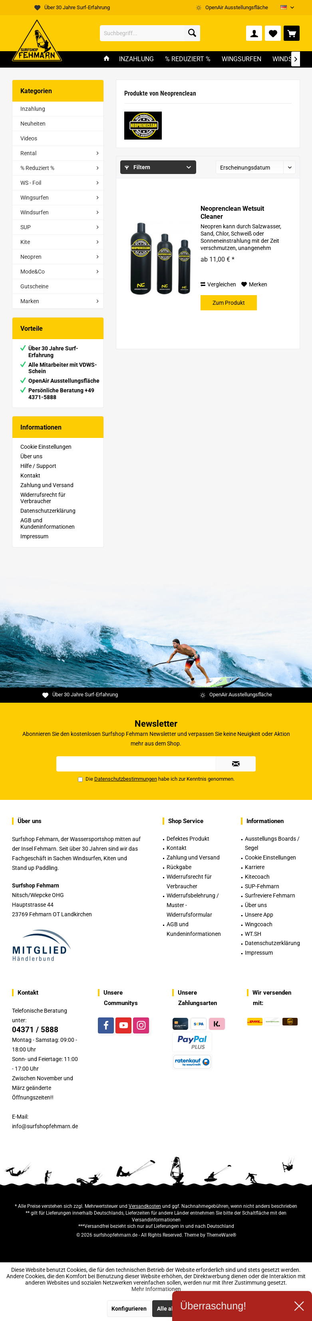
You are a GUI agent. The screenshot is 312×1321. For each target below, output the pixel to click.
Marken (29, 301)
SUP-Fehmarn (262, 886)
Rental (28, 153)
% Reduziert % (37, 168)
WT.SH (253, 934)
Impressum (34, 536)
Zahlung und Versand (47, 485)
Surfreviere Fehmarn (270, 895)
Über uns (31, 456)
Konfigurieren (129, 1308)
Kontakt (30, 475)
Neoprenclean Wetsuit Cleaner (232, 212)
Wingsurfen (34, 197)
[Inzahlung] (136, 59)
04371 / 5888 (35, 1029)
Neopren (31, 257)
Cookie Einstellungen (46, 447)
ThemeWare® (221, 1235)
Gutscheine (34, 286)
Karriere (254, 867)
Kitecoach (257, 876)
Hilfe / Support (38, 466)
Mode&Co (32, 271)
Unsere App (259, 914)
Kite (25, 242)
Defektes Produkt (188, 838)
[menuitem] (291, 33)
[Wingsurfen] (241, 59)
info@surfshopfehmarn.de (45, 1126)
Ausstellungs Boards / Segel (272, 843)
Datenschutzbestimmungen (125, 779)
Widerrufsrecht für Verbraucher (43, 498)
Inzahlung (32, 109)
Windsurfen (34, 212)
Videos (28, 138)
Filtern (137, 167)
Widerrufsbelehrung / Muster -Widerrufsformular (193, 905)
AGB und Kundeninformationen (47, 523)
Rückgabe (179, 867)
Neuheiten (33, 123)
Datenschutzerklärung (48, 511)
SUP (25, 227)
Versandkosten (145, 1206)
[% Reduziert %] (187, 59)
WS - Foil (30, 183)
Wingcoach (258, 924)
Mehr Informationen (156, 1289)
